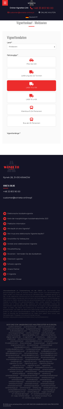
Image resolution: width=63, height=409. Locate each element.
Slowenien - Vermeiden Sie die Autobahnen (24, 254)
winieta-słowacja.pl (46, 371)
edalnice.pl (11, 339)
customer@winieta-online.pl (21, 12)
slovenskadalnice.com (30, 355)
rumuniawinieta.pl (31, 353)
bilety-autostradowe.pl (15, 329)
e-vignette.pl (28, 337)
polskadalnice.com (48, 351)
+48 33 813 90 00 (41, 8)
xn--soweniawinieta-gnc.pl (41, 394)
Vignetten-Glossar (14, 279)
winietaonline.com (33, 382)
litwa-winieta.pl (26, 343)
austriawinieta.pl (30, 327)
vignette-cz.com (15, 363)
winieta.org (46, 373)
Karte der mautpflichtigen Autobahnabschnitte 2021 (27, 219)
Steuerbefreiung (13, 249)
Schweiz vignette (14, 264)
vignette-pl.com (31, 363)
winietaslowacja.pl (47, 384)
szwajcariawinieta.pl (32, 359)
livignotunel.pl (52, 343)
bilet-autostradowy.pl (46, 327)
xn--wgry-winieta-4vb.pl (20, 396)
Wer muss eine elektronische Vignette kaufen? (25, 234)
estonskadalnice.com (34, 341)
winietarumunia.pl (15, 384)
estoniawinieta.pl (16, 341)
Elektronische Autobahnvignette (20, 214)
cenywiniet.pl (47, 331)
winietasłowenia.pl (48, 386)
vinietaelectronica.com (44, 367)
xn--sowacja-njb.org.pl (20, 394)
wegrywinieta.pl (34, 369)
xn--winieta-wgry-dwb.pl (31, 398)
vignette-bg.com (45, 361)
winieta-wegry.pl (18, 373)
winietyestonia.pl (34, 390)
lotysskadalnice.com (22, 347)
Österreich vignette (15, 259)
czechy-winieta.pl (32, 333)
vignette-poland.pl (46, 363)
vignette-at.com (30, 361)
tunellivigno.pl (16, 361)
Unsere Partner (13, 269)
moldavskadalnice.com (14, 349)
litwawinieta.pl (39, 343)
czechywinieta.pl (48, 333)
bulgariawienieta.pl (33, 329)
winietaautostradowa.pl (49, 376)
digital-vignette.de (13, 337)
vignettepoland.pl (17, 367)
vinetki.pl (29, 367)
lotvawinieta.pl (32, 345)
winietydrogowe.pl (50, 388)
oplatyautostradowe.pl (15, 351)
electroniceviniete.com (47, 339)
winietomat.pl (25, 388)
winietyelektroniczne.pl (17, 390)
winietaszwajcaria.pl (31, 386)
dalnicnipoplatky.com (30, 335)
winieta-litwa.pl (31, 371)
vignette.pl (46, 365)
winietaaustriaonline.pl (28, 376)
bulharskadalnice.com (18, 331)
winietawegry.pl (11, 388)
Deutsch (31, 17)
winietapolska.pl (48, 382)
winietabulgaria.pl (15, 378)
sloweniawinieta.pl (48, 357)
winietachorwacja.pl (31, 378)
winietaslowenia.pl (15, 386)
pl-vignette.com (33, 351)
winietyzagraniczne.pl (17, 392)
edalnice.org (51, 337)
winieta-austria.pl (48, 369)
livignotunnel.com (18, 345)
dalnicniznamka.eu (48, 335)
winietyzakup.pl (33, 392)
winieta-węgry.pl (33, 373)
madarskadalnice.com (40, 347)
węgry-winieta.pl (48, 392)
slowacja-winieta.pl (15, 357)
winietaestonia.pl (18, 380)
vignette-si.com (33, 365)
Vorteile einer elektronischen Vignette (22, 244)
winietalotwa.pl (45, 380)
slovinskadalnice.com (49, 355)
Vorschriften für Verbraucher (18, 239)
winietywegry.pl (49, 390)
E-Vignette (11, 274)
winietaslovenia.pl (31, 384)
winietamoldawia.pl (16, 382)
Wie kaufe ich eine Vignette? (18, 229)
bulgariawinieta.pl (49, 329)
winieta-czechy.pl (16, 371)
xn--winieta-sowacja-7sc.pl (42, 396)
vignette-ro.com (18, 365)
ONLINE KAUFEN (48, 12)
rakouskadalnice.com (14, 353)
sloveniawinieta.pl (12, 355)
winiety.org (37, 388)
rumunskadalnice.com (48, 353)
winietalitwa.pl (32, 380)
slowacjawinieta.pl (32, 357)
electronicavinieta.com (26, 339)
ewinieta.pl (48, 341)
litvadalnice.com (11, 343)
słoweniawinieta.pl (50, 359)
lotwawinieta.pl (46, 345)
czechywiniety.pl (13, 335)
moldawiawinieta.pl (33, 349)
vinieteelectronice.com (17, 369)
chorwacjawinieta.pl (16, 333)
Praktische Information (16, 224)
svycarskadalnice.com (14, 359)
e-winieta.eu (40, 337)
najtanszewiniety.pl (50, 349)
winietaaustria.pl (11, 376)
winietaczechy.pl (48, 378)
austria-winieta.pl (14, 327)
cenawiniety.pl (34, 331)
